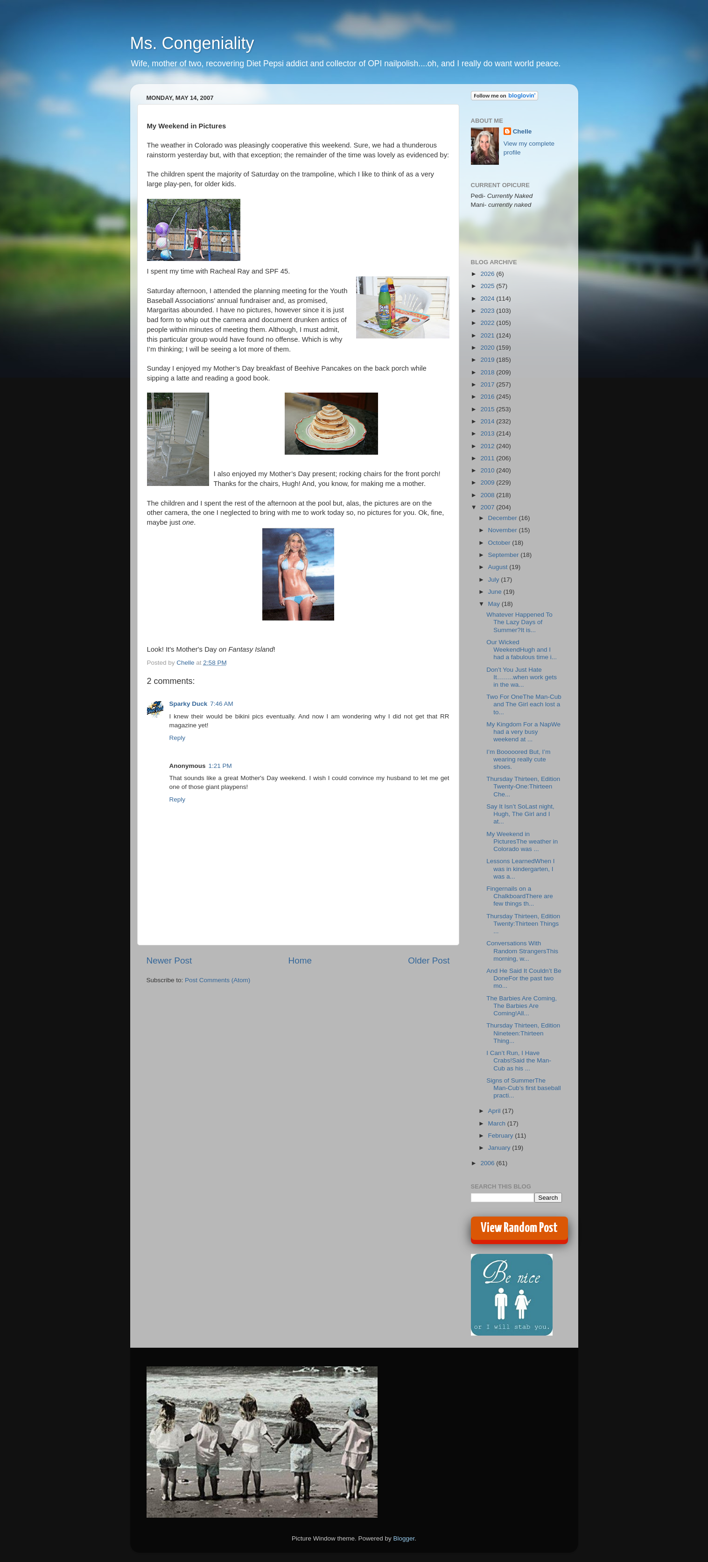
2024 (488, 298)
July (494, 579)
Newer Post (169, 960)
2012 (488, 446)
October (500, 542)
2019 (488, 359)
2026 (488, 273)
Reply (177, 737)
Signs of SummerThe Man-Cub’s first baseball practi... (523, 1088)
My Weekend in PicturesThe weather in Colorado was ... (522, 841)
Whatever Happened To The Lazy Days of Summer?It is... (519, 622)
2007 (488, 507)
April (495, 1110)
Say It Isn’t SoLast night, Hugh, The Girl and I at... (520, 814)
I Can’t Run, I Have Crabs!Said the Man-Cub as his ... (518, 1060)
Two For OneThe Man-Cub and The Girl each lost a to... (523, 704)
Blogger (404, 1538)
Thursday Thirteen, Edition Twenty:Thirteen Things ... (523, 924)
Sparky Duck (188, 703)
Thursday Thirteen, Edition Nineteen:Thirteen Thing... (523, 1033)
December (503, 517)
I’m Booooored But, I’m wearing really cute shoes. (518, 759)
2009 (488, 482)
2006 (488, 1163)
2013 (488, 433)
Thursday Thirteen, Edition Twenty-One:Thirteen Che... (523, 786)
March (497, 1123)
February (501, 1135)
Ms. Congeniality (192, 43)
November (503, 530)
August (499, 566)
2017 (488, 384)
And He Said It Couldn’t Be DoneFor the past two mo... (523, 978)
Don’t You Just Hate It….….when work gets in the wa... (521, 677)
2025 (488, 285)
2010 (488, 470)
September (504, 554)
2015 (488, 409)
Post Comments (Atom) (217, 980)
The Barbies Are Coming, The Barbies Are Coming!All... (521, 1006)
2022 (488, 322)
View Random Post (519, 1228)
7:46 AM (221, 703)
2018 (488, 372)
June (496, 591)
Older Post (428, 960)
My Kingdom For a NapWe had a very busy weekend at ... (523, 732)
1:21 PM (220, 765)
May (495, 603)
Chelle (522, 131)
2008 (488, 495)
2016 (488, 396)
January (500, 1147)
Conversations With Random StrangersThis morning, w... (522, 951)
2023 (488, 310)
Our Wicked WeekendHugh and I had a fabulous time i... (521, 650)
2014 (488, 421)
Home (300, 960)
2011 (488, 458)
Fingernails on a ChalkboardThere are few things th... (519, 896)
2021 (488, 335)
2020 (488, 347)
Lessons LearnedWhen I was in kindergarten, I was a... (520, 869)
